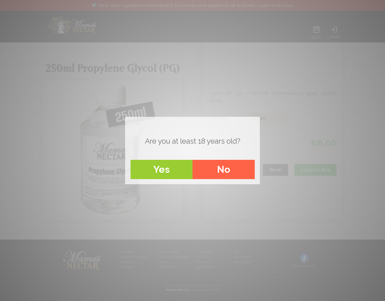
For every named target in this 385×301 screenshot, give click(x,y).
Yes (161, 169)
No (223, 169)
